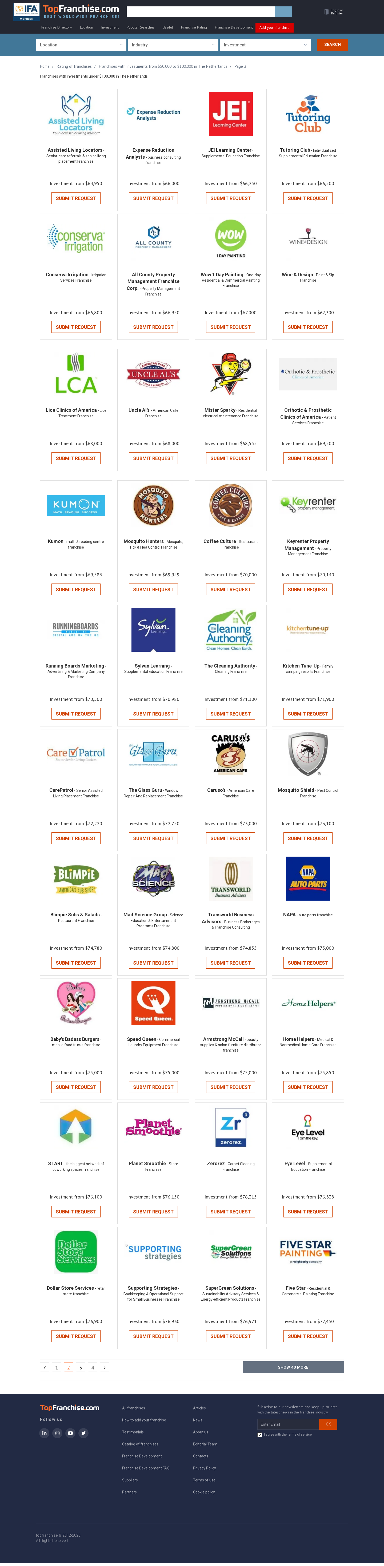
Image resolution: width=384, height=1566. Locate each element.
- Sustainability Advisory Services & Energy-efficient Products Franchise (231, 1296)
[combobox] (81, 45)
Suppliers (130, 1483)
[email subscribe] (288, 1427)
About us (200, 1435)
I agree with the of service (284, 1437)
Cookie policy (204, 1495)
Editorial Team (205, 1447)
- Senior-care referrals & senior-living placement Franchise (76, 156)
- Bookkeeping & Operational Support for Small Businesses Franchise (153, 1296)
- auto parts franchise (315, 917)
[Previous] (44, 1370)
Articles (199, 1411)
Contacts (200, 1459)
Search (332, 44)
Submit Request (76, 198)
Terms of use (204, 1483)
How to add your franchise (144, 1423)
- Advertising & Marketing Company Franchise (77, 673)
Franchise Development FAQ (146, 1471)
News (197, 1423)
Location (86, 27)
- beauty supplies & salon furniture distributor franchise (230, 1047)
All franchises (133, 1411)
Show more (293, 1370)
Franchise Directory (56, 27)
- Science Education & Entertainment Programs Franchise (157, 922)
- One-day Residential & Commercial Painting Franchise (231, 281)
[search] (201, 12)
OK (328, 1427)
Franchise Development (234, 27)
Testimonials (133, 1435)
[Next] (104, 1370)
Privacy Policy (204, 1471)
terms (291, 1437)
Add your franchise (274, 27)
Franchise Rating (194, 27)
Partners (129, 1495)
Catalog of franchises (140, 1447)
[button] (332, 12)
